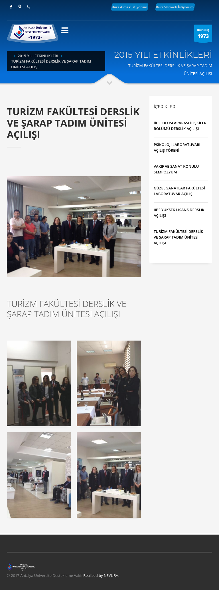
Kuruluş (203, 35)
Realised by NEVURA (100, 575)
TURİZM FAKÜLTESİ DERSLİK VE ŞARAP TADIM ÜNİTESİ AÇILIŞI (178, 237)
